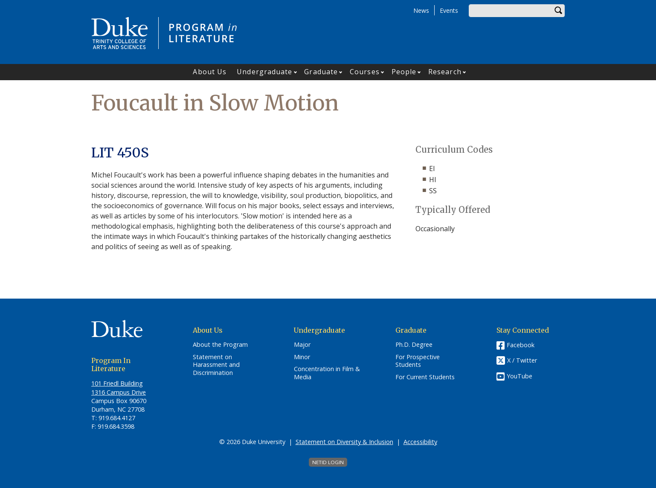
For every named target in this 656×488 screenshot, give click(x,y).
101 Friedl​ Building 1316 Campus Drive (118, 387)
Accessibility (420, 442)
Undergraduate (264, 71)
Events (449, 10)
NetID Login (328, 462)
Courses (365, 71)
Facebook (520, 345)
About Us (209, 71)
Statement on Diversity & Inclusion (344, 442)
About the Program (220, 345)
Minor (302, 357)
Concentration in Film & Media (327, 373)
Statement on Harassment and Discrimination (216, 365)
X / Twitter (522, 360)
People (404, 71)
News (421, 10)
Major (302, 345)
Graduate (321, 71)
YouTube (519, 376)
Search (558, 10)
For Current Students (425, 377)
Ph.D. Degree (413, 345)
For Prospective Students (417, 361)
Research (445, 71)
